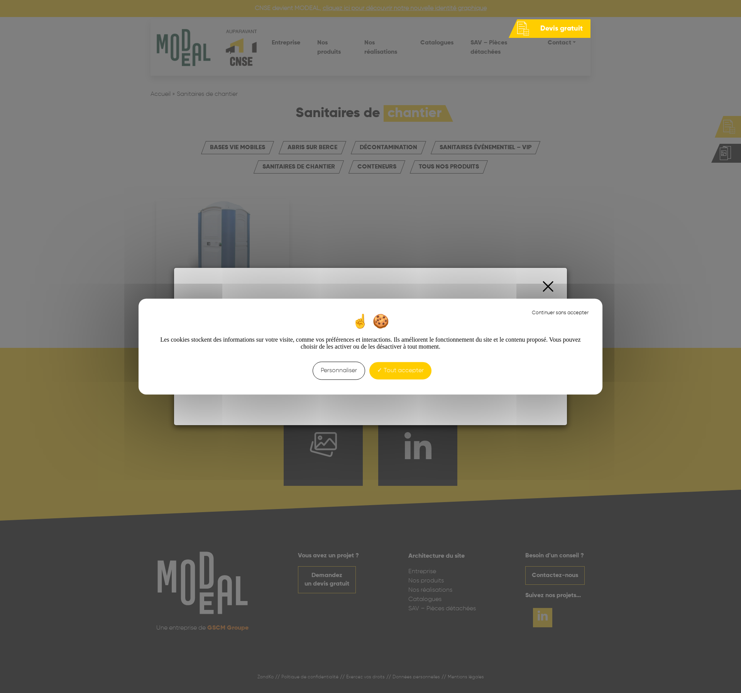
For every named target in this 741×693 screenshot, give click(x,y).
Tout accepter (400, 371)
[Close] (548, 286)
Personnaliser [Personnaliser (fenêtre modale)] (339, 371)
